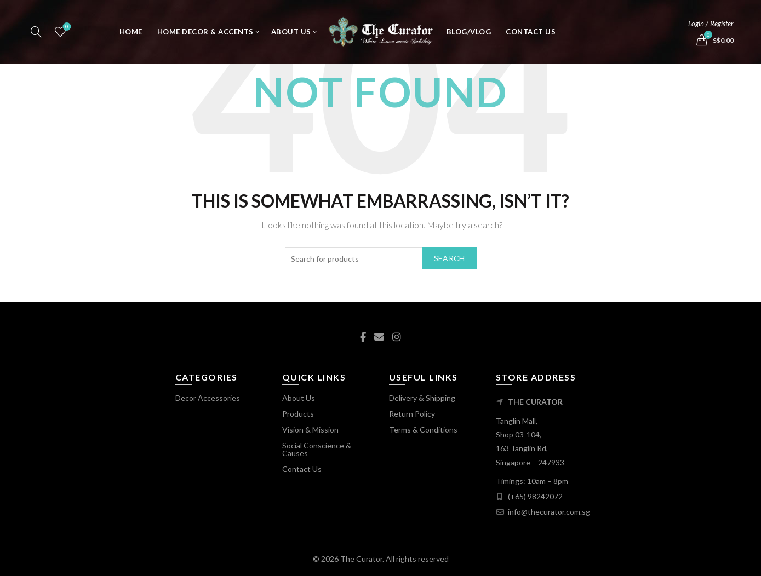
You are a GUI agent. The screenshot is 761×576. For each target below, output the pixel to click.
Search (449, 258)
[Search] (36, 35)
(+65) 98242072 (535, 496)
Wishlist (65, 30)
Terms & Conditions (423, 429)
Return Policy (412, 413)
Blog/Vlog (469, 35)
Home (130, 35)
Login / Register (711, 27)
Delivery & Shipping (422, 397)
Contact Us (531, 35)
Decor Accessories (207, 397)
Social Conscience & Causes (316, 449)
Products (298, 413)
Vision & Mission (310, 429)
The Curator (361, 558)
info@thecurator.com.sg (549, 511)
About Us (291, 35)
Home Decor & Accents (205, 35)
